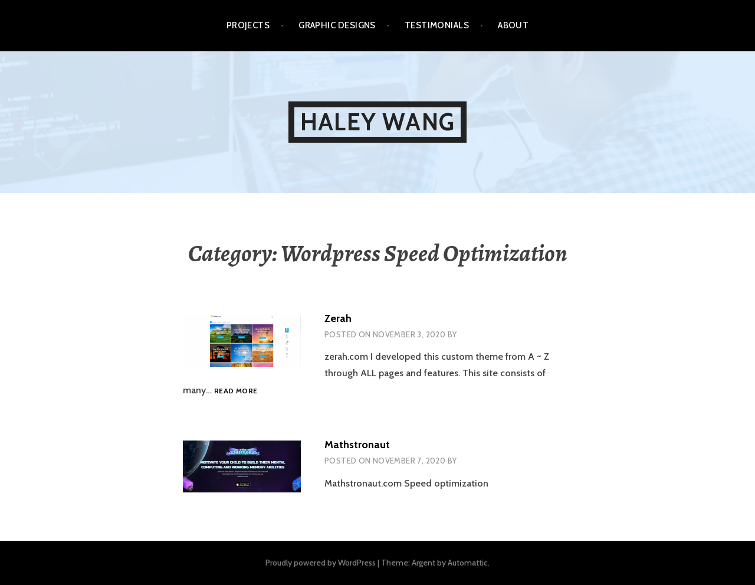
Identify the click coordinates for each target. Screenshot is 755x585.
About (513, 25)
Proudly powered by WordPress (320, 562)
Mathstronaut (357, 444)
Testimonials (437, 25)
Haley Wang (377, 121)
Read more (235, 390)
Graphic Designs (337, 25)
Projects (248, 25)
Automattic (468, 562)
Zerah (338, 318)
